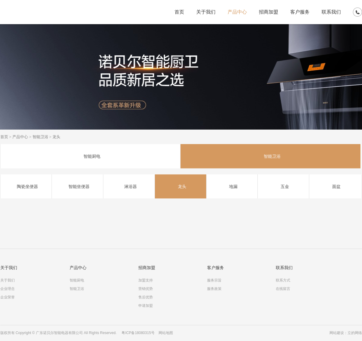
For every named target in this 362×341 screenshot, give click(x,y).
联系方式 (283, 280)
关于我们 (206, 11)
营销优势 (145, 289)
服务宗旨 (214, 280)
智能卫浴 (40, 137)
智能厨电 (77, 280)
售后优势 (145, 297)
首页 (179, 11)
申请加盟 (145, 306)
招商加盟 (268, 11)
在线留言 (283, 289)
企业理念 (7, 289)
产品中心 (237, 11)
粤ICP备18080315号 (137, 333)
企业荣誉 (7, 297)
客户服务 (300, 11)
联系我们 (331, 11)
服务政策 (214, 289)
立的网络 (355, 333)
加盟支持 (145, 280)
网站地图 (166, 333)
